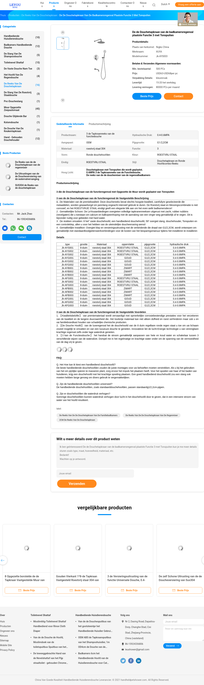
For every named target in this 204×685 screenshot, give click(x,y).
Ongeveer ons (7, 631)
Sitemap (4, 640)
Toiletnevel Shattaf (22, 62)
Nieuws (4, 635)
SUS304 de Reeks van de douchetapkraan (26, 186)
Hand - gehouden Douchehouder (22, 138)
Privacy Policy (7, 650)
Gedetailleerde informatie (70, 124)
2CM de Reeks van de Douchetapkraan (77, 420)
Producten (5, 626)
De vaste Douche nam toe (22, 68)
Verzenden (77, 484)
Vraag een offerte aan (189, 4)
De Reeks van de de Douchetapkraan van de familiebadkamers (88, 415)
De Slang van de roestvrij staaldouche (22, 93)
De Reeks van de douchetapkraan (22, 85)
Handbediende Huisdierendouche (22, 37)
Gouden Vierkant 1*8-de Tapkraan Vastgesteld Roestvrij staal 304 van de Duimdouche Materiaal (77, 580)
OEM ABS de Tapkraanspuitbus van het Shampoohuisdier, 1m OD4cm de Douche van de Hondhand (94, 642)
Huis (2, 621)
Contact (22, 237)
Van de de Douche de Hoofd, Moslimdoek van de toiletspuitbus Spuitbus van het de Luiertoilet (49, 642)
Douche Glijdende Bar (22, 116)
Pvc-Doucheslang (22, 101)
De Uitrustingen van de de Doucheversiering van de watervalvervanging (28, 176)
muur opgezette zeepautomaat (22, 108)
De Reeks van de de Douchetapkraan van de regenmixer (27, 165)
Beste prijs (147, 96)
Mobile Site (6, 645)
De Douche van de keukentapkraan (22, 130)
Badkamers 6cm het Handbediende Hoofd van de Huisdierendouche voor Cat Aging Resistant (93, 658)
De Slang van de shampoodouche (22, 55)
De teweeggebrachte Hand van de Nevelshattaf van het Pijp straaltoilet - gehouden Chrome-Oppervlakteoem (50, 658)
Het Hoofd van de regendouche (22, 76)
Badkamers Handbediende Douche (22, 46)
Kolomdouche (22, 122)
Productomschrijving (100, 124)
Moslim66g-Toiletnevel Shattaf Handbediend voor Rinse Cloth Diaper (49, 626)
